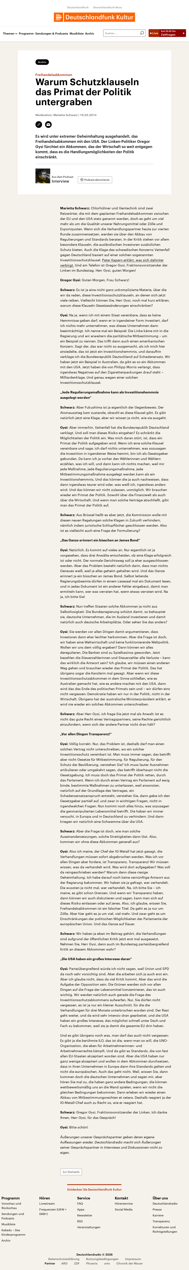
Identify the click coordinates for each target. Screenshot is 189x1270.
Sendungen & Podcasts (51, 33)
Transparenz (161, 1221)
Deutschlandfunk (78, 7)
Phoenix (92, 1263)
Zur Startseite (71, 1171)
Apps (80, 1209)
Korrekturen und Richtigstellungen (165, 1229)
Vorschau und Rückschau (11, 1206)
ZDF (77, 1263)
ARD (64, 1263)
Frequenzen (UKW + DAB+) (53, 1211)
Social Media (124, 1209)
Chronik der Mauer (129, 1263)
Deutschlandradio (165, 1203)
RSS (80, 1221)
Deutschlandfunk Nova (107, 7)
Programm (26, 33)
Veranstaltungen (88, 1227)
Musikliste (77, 33)
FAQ (80, 1203)
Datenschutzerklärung (63, 1259)
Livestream (47, 1203)
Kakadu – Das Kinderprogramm (13, 1232)
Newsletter (84, 1215)
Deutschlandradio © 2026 (94, 1254)
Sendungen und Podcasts (12, 1216)
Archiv (89, 33)
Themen (8, 33)
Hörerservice (124, 1203)
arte (107, 1263)
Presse (157, 1209)
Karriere (158, 1215)
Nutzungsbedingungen (102, 1259)
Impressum (133, 1259)
